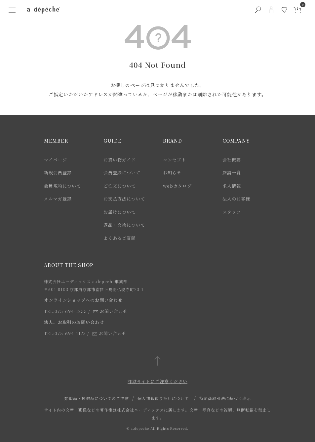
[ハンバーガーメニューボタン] (12, 10)
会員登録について (121, 172)
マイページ (55, 159)
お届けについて (119, 212)
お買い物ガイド (119, 159)
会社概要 (231, 159)
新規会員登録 (58, 172)
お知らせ (172, 172)
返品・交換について (124, 225)
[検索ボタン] (257, 10)
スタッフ (231, 212)
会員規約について (62, 186)
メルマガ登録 (58, 199)
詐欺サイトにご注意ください (157, 381)
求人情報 (231, 186)
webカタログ (177, 186)
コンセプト (174, 159)
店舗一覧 (231, 172)
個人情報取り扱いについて (163, 398)
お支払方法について (124, 199)
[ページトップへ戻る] (157, 361)
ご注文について (119, 186)
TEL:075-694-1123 (65, 333)
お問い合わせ (110, 311)
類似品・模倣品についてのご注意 (96, 398)
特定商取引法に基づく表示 (225, 398)
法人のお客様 (236, 199)
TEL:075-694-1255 (65, 311)
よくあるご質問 (119, 238)
